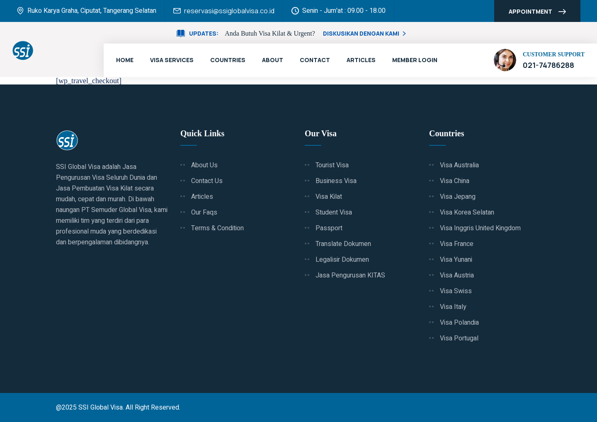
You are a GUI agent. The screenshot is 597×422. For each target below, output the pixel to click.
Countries (227, 60)
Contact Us (207, 181)
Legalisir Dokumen (342, 260)
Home (124, 60)
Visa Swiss (456, 291)
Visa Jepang (458, 197)
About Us (204, 165)
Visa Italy (453, 307)
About (272, 60)
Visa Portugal (459, 338)
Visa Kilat (328, 197)
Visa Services (172, 60)
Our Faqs (204, 212)
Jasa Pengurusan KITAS (350, 275)
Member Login (414, 60)
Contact (315, 60)
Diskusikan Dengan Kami (365, 33)
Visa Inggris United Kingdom (480, 228)
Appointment (537, 12)
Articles (361, 60)
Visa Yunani (456, 260)
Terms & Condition (217, 228)
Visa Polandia (459, 323)
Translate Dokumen (343, 244)
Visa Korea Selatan (467, 212)
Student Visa (333, 212)
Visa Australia (459, 165)
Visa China (454, 181)
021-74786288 (548, 65)
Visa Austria (457, 275)
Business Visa (336, 181)
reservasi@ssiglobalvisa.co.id (229, 10)
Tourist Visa (332, 165)
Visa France (456, 244)
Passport (328, 228)
